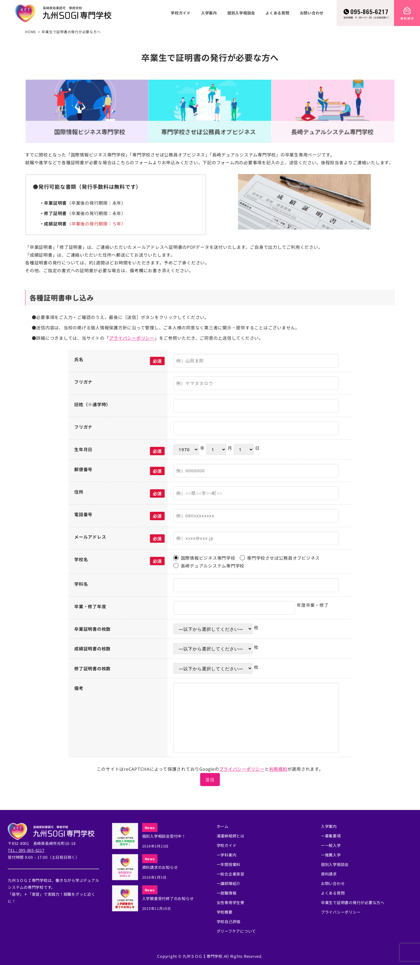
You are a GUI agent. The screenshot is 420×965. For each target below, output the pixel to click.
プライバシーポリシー (132, 338)
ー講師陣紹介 (229, 883)
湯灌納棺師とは (230, 836)
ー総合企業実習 (230, 874)
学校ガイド (227, 845)
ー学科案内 (227, 855)
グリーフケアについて (236, 931)
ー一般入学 (331, 845)
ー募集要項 (331, 836)
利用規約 (278, 769)
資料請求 (329, 874)
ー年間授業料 (229, 864)
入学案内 (329, 826)
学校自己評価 (229, 921)
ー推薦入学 (331, 855)
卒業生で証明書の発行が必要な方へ (352, 902)
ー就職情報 (227, 893)
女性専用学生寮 (230, 902)
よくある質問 (333, 893)
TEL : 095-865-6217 (26, 850)
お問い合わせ (333, 883)
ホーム (222, 826)
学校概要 (225, 912)
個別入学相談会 (335, 864)
